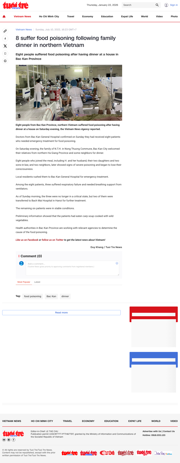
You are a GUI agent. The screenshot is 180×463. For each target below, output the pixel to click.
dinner (65, 296)
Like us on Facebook (27, 239)
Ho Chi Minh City (49, 16)
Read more (61, 312)
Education (107, 16)
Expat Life (127, 16)
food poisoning (32, 296)
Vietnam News (22, 16)
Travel (70, 16)
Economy (87, 16)
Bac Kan (51, 296)
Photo (174, 16)
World (144, 16)
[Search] (141, 5)
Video (159, 16)
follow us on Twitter (53, 239)
